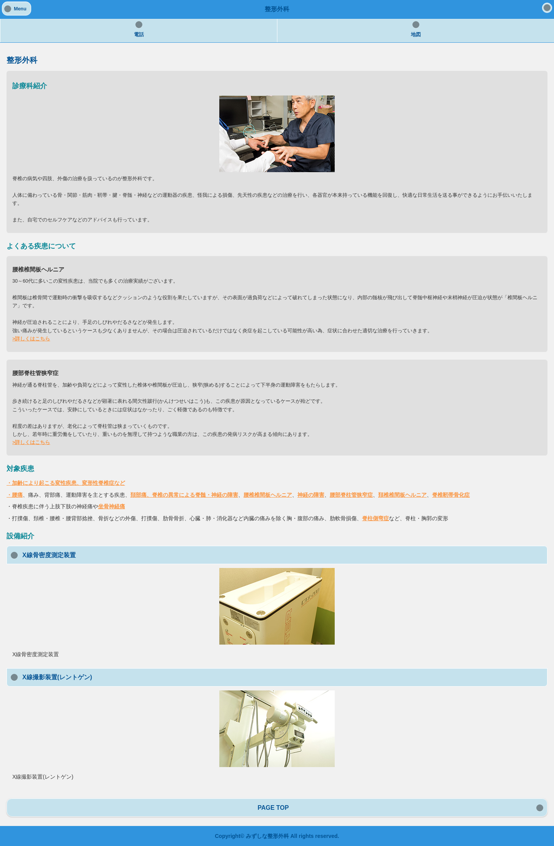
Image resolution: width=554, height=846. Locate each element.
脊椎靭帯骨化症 (451, 495)
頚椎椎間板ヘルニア (402, 495)
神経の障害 (310, 495)
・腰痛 (15, 495)
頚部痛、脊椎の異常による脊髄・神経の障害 (184, 495)
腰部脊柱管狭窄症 (351, 495)
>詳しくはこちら (31, 339)
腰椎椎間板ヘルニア (268, 495)
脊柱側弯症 (375, 518)
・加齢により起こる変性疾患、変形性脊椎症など (66, 483)
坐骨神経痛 (111, 506)
